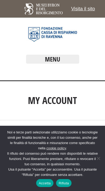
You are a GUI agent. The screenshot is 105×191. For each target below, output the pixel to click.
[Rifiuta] (98, 158)
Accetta (45, 183)
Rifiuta (64, 183)
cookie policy (56, 148)
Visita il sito (83, 8)
